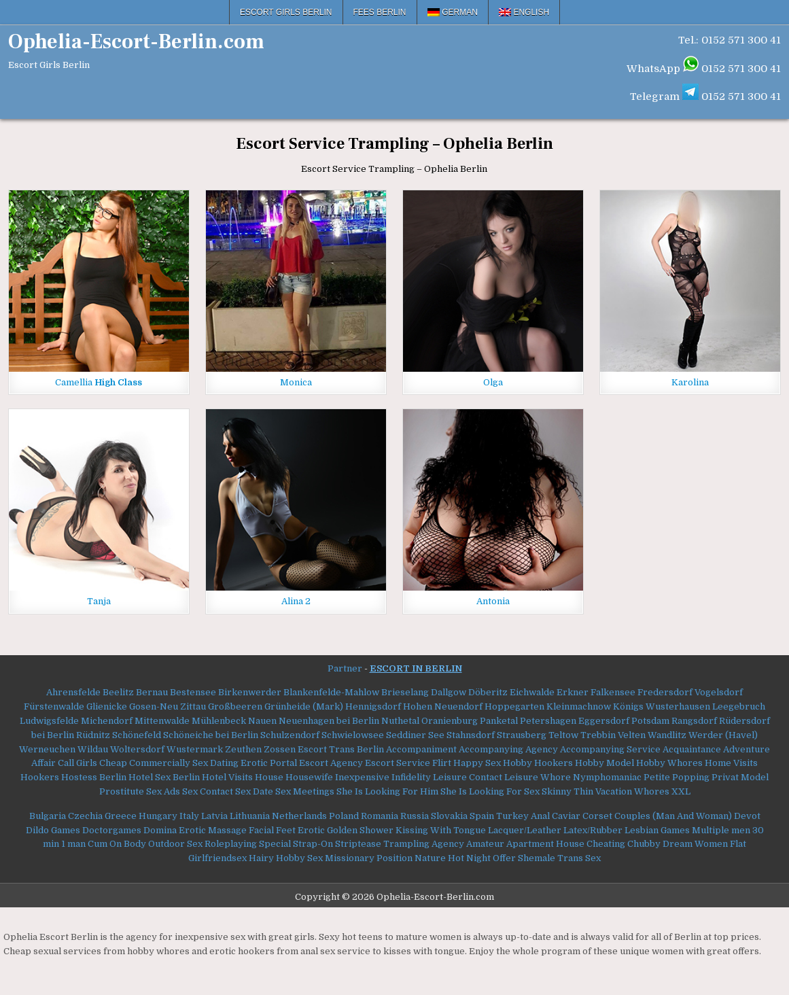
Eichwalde (532, 692)
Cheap (113, 763)
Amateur (485, 844)
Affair (43, 763)
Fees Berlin (379, 12)
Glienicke (106, 706)
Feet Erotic (300, 830)
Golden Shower (360, 830)
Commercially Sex (168, 763)
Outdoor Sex (175, 844)
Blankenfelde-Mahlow (331, 692)
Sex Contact (207, 791)
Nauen (262, 721)
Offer (504, 858)
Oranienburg (449, 721)
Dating (224, 763)
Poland (344, 816)
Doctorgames (111, 830)
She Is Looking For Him (387, 791)
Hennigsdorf (373, 706)
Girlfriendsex (217, 858)
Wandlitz (667, 735)
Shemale (536, 858)
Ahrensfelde (73, 692)
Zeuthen (243, 749)
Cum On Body (117, 844)
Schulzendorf (289, 735)
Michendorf (107, 721)
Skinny (557, 791)
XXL (680, 791)
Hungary (158, 816)
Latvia (214, 816)
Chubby (644, 844)
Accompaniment (421, 749)
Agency (448, 844)
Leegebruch (738, 706)
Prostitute (121, 791)
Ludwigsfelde (49, 721)
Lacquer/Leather (524, 830)
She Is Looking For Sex (490, 791)
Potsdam (650, 721)
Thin (583, 791)
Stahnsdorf (470, 735)
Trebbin (598, 735)
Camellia (98, 382)
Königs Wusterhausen (661, 706)
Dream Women (695, 844)
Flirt (441, 763)
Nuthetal (400, 721)
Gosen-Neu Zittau (167, 706)
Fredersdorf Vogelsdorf (690, 692)
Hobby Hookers (538, 763)
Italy (189, 816)
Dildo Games (53, 830)
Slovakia (449, 816)
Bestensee (193, 692)
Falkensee (613, 692)
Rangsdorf (694, 721)
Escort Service (397, 763)
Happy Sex (477, 763)
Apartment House (545, 844)
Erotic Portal (269, 763)
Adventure (746, 749)
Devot (747, 816)
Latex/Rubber (593, 830)
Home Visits (731, 763)
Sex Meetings (304, 791)
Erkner (573, 692)
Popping (690, 777)
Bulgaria (47, 816)
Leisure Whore (537, 777)
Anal (540, 816)
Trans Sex (579, 858)
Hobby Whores (669, 763)
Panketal (499, 721)
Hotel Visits (227, 777)
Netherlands (299, 816)
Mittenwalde (162, 721)
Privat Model (740, 777)
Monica (296, 382)
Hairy (261, 858)
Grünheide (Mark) (303, 706)
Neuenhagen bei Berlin (329, 721)
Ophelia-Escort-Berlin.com (136, 42)
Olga (493, 382)
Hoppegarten (514, 706)
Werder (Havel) (723, 735)
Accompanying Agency (508, 749)
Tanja (99, 601)
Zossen (280, 749)
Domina (160, 830)
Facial (261, 830)
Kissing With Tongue (441, 830)
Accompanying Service (610, 749)
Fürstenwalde (54, 706)
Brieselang (405, 692)
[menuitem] (453, 12)
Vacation (613, 791)
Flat (738, 844)
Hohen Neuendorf (443, 706)
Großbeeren (235, 706)
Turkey (512, 816)
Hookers (39, 777)
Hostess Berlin (93, 777)
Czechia (85, 816)
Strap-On (313, 844)
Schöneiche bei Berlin (210, 735)
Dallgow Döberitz (469, 692)
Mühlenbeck (219, 721)
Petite (657, 777)
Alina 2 (296, 601)
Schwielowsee (352, 735)
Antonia (493, 601)
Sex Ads (163, 791)
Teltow (563, 735)
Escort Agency (331, 763)
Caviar (566, 816)
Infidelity (411, 777)
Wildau (92, 749)
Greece (121, 816)
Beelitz (118, 692)
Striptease (358, 844)
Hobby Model (604, 763)
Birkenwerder (249, 692)
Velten (632, 735)
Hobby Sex (299, 858)
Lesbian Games (657, 830)
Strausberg (521, 735)
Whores (651, 791)
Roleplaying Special (248, 844)
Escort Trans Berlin (341, 749)
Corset (597, 816)
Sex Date (254, 791)
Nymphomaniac (607, 777)
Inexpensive (362, 777)
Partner (345, 668)
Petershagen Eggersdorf (574, 721)
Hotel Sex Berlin (164, 777)
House (269, 777)
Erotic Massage (213, 830)
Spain (482, 816)
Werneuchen (47, 749)
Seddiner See (415, 735)
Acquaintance (692, 749)
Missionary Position (369, 858)
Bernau (152, 692)
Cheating (605, 844)
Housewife (309, 777)
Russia (414, 816)
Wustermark (194, 749)
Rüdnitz (93, 735)
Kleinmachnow (578, 706)
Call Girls (77, 763)
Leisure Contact (467, 777)
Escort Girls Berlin (286, 12)
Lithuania (250, 816)
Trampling (406, 844)
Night (478, 858)
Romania (379, 816)
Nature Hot (439, 858)
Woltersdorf (137, 749)
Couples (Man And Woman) (673, 816)
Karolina (690, 382)
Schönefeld (136, 735)
